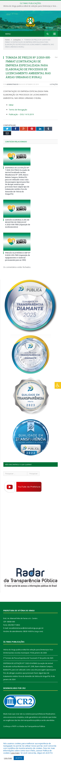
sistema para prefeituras (35, 725)
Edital (11, 116)
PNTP (14, 737)
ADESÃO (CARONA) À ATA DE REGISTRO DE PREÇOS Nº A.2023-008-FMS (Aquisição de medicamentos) (17, 234)
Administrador (12, 95)
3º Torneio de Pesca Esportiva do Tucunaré (20, 669)
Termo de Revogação (18, 120)
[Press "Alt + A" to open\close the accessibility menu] (58, 385)
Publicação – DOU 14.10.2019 (21, 125)
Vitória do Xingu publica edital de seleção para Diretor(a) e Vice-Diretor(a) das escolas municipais (31, 6)
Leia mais (15, 753)
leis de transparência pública (29, 731)
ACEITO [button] (19, 758)
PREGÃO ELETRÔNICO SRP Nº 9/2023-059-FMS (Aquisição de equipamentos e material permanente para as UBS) (17, 267)
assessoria (11, 728)
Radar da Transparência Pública (32, 737)
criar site (19, 725)
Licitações (54, 95)
